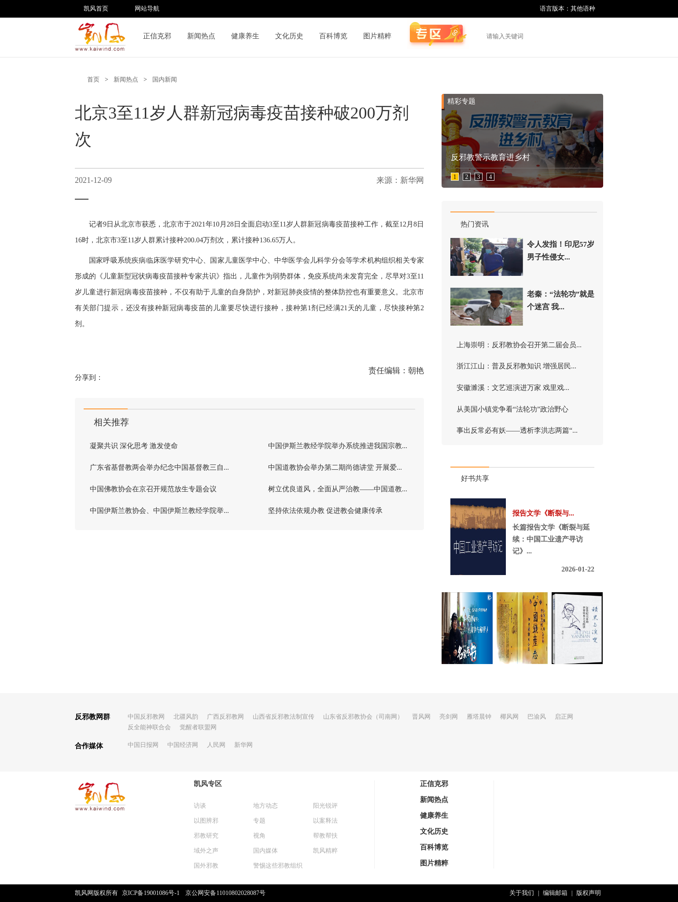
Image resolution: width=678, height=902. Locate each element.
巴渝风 (536, 716)
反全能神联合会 (149, 727)
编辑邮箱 (555, 893)
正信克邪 (157, 36)
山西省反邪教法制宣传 (283, 716)
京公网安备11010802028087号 (225, 893)
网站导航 (147, 8)
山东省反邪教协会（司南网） (363, 716)
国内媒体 (265, 850)
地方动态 (265, 805)
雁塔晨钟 (479, 716)
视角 (259, 835)
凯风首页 (96, 8)
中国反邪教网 (146, 716)
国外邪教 (206, 865)
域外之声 (206, 850)
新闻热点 (201, 36)
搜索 (592, 36)
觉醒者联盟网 (198, 727)
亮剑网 (448, 716)
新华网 (243, 745)
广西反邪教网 (225, 716)
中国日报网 (143, 745)
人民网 (216, 745)
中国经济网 (182, 745)
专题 (259, 820)
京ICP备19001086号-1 (151, 893)
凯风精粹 (325, 850)
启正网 (564, 716)
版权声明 (588, 893)
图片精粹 (377, 36)
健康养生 (245, 36)
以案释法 (325, 820)
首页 (93, 79)
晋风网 (421, 716)
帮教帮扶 (325, 835)
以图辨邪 (206, 820)
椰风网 (509, 716)
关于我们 (521, 893)
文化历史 (289, 36)
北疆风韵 (185, 716)
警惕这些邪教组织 (277, 865)
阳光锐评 (325, 805)
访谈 (200, 805)
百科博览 (333, 36)
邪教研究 (206, 835)
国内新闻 (164, 79)
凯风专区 (208, 783)
